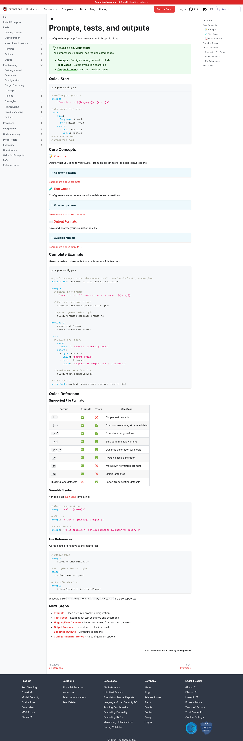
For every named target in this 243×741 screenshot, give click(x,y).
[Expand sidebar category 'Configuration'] (41, 37)
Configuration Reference (69, 636)
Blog (92, 9)
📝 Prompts (210, 29)
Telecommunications (74, 697)
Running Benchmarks (116, 707)
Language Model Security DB (120, 702)
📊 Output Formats (214, 38)
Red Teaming (29, 687)
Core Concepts (210, 25)
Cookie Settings (194, 717)
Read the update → (138, 2)
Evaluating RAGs (113, 717)
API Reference (112, 687)
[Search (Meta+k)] (228, 9)
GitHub (190, 687)
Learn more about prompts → (66, 181)
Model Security (30, 697)
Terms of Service (195, 707)
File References (212, 61)
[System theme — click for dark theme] (210, 9)
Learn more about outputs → (65, 246)
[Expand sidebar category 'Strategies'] (41, 101)
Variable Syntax (212, 56)
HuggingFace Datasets (67, 622)
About (147, 687)
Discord (191, 692)
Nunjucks (70, 496)
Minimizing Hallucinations (118, 722)
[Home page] (52, 18)
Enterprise (27, 707)
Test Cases (64, 64)
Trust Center (193, 712)
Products (33, 9)
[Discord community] (204, 9)
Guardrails (28, 692)
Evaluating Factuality (116, 712)
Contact (149, 712)
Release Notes (152, 697)
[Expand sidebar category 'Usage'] (41, 59)
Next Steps (208, 65)
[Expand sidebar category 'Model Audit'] (41, 139)
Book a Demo (164, 9)
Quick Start (208, 20)
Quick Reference (210, 47)
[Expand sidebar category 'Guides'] (41, 54)
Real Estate (69, 702)
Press (147, 702)
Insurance (68, 692)
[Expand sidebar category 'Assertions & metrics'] (41, 43)
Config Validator (113, 727)
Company (69, 9)
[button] (23, 27)
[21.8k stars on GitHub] (193, 9)
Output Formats (67, 69)
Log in (148, 722)
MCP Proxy (28, 712)
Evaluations (28, 702)
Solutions (51, 9)
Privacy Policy (193, 702)
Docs (83, 9)
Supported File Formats (216, 52)
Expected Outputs (65, 631)
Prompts (62, 60)
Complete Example (211, 43)
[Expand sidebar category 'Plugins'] (41, 95)
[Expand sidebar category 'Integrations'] (41, 128)
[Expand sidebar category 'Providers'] (41, 123)
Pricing (103, 9)
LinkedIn (191, 697)
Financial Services (73, 687)
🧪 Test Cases (212, 34)
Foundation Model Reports (119, 697)
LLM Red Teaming (114, 692)
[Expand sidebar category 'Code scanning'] (41, 134)
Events (148, 707)
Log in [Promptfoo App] (181, 9)
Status (27, 717)
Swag (147, 717)
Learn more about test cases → (67, 214)
